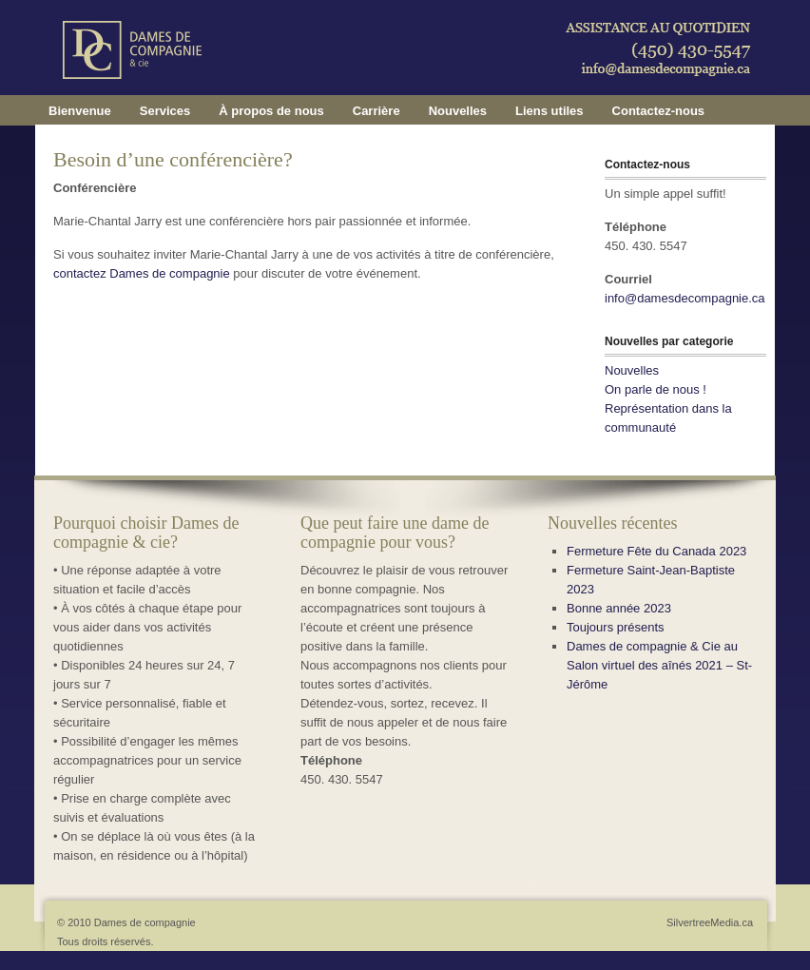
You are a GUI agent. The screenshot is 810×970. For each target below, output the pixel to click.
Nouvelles (458, 111)
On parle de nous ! (655, 389)
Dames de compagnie (424, 71)
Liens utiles (549, 111)
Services (165, 111)
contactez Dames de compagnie (143, 273)
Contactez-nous (658, 111)
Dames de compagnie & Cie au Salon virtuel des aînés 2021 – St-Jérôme (659, 665)
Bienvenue (79, 111)
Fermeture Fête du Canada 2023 (656, 551)
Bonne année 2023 (619, 608)
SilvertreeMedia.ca (709, 922)
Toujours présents (616, 627)
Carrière (376, 111)
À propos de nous (271, 111)
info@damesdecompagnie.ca (685, 298)
